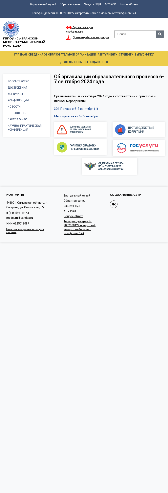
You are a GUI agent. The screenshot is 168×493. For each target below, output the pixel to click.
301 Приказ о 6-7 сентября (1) (76, 109)
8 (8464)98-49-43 (17, 213)
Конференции (18, 100)
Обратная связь (70, 4)
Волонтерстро (18, 81)
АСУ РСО (110, 4)
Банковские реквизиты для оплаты (25, 230)
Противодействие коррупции (91, 37)
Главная (20, 54)
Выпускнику (144, 54)
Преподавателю (95, 62)
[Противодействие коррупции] (68, 37)
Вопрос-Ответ (129, 4)
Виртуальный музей (43, 4)
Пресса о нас (17, 119)
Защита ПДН (92, 4)
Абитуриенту (107, 54)
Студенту (126, 54)
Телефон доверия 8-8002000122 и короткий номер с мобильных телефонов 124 (84, 13)
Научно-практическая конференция (25, 127)
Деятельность (71, 62)
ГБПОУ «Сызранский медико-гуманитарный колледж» (24, 41)
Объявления (17, 113)
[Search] (160, 34)
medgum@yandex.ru (19, 218)
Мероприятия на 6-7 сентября (76, 116)
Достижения (17, 87)
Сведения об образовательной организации (62, 54)
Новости (14, 106)
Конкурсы (15, 94)
